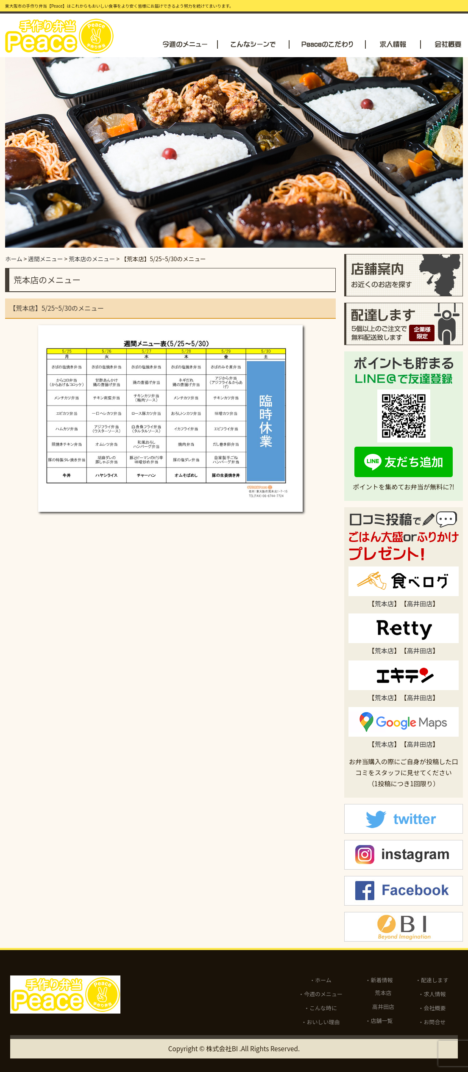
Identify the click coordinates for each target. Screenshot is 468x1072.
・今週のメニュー (320, 994)
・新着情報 (379, 980)
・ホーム (320, 980)
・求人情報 (432, 994)
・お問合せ (432, 1022)
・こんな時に (320, 1008)
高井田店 (420, 603)
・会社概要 (432, 1008)
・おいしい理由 (320, 1022)
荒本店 (384, 603)
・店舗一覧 (379, 1021)
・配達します (431, 980)
